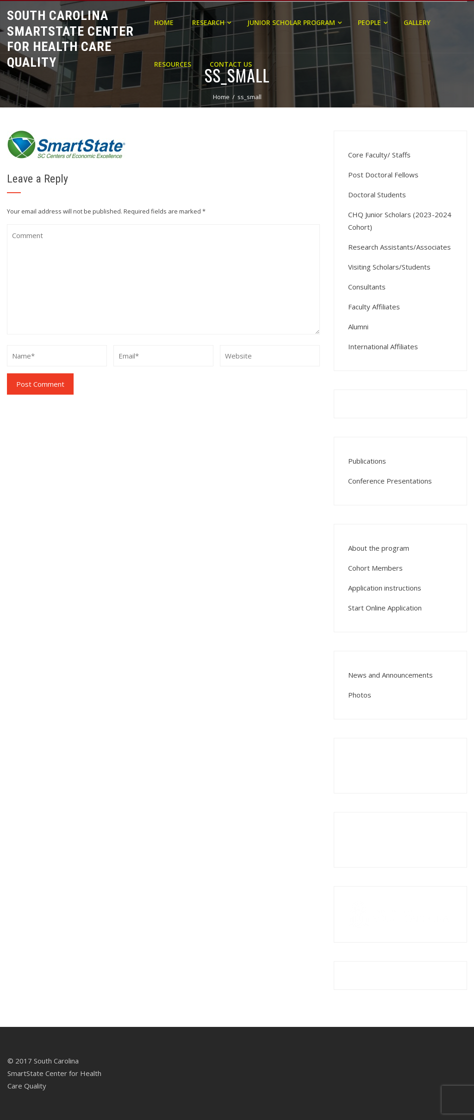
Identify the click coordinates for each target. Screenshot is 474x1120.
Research (211, 22)
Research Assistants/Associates (399, 247)
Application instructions (384, 587)
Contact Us (231, 64)
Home (164, 22)
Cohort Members (375, 568)
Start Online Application (385, 607)
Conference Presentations (390, 480)
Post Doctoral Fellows (383, 174)
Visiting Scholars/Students (389, 266)
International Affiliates (383, 346)
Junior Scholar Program (294, 22)
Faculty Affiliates (374, 306)
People (372, 22)
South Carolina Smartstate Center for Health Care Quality (70, 39)
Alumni (358, 326)
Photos (359, 694)
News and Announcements (390, 675)
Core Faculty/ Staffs (379, 154)
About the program (378, 548)
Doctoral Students (377, 194)
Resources (172, 64)
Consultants (367, 286)
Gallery (417, 22)
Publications (367, 461)
